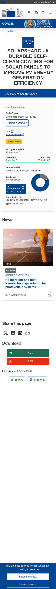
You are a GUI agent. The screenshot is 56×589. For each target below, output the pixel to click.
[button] (36, 13)
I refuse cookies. (28, 584)
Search (43, 13)
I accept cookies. (28, 576)
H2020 (9, 31)
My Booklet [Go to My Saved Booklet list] (37, 379)
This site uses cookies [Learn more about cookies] (18, 566)
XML (30, 353)
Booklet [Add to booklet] (17, 379)
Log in (29, 13)
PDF (30, 361)
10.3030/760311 (13, 134)
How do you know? (44, 2)
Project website (15, 123)
